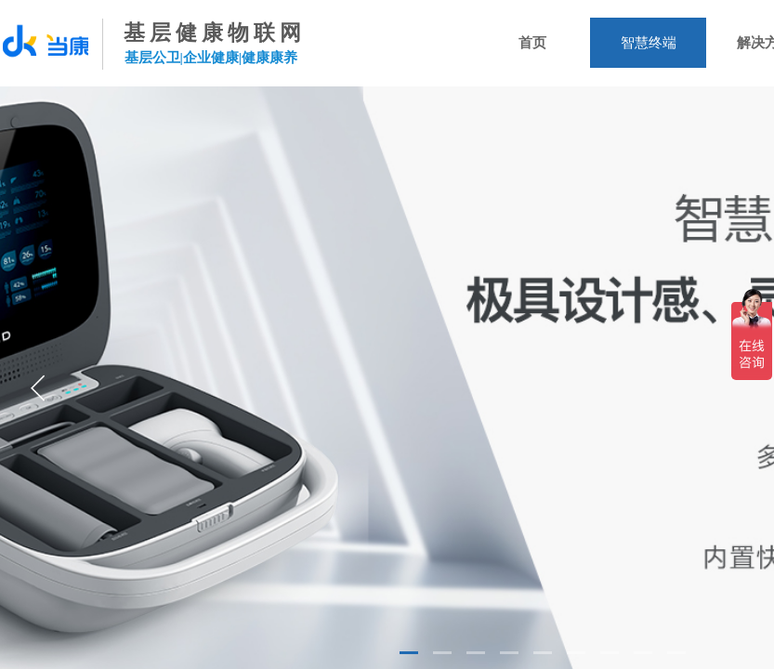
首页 (532, 42)
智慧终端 (648, 42)
